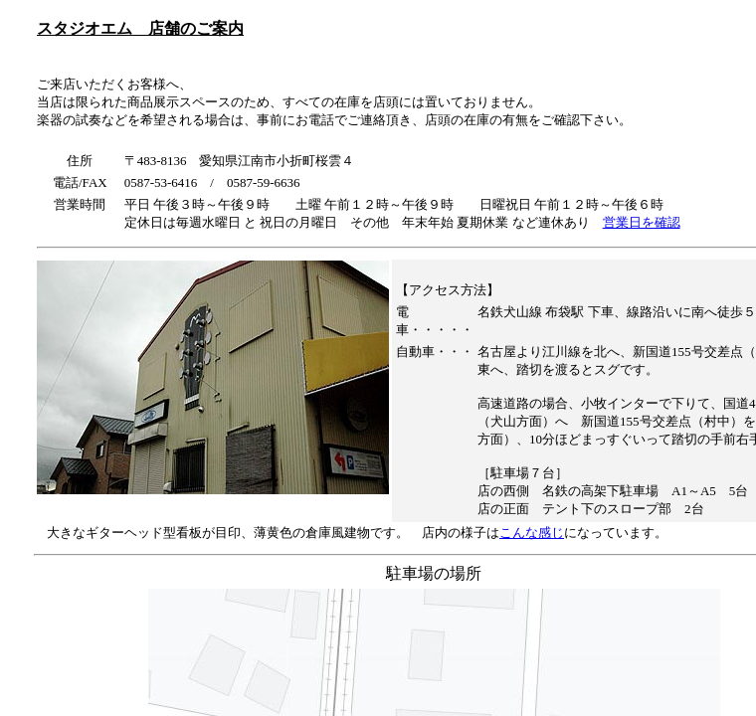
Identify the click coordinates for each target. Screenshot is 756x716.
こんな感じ (531, 532)
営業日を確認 (641, 222)
